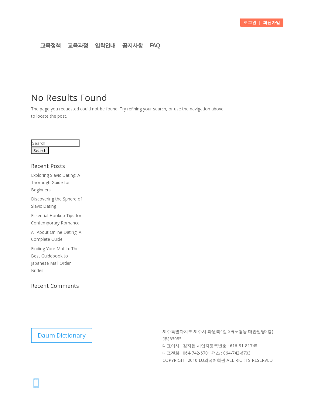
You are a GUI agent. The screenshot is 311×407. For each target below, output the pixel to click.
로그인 (250, 22)
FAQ (154, 45)
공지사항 (132, 45)
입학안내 (105, 45)
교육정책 (50, 45)
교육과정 (77, 45)
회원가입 (271, 22)
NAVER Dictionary (90, 357)
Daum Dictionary (62, 335)
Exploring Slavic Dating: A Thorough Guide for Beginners (55, 182)
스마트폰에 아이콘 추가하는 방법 (85, 381)
